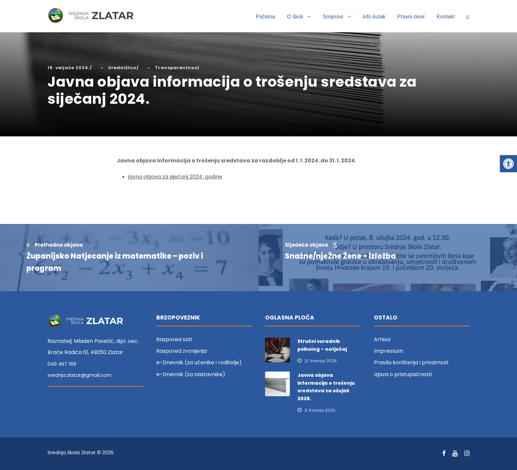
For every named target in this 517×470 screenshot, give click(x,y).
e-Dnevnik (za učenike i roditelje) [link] (199, 362)
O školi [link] (295, 16)
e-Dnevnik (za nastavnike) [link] (190, 374)
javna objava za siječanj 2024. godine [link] (175, 176)
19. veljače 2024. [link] (68, 68)
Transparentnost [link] (177, 68)
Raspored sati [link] (174, 339)
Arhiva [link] (382, 339)
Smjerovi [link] (332, 16)
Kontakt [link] (446, 16)
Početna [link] (265, 16)
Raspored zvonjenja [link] (181, 351)
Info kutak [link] (374, 16)
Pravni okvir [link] (411, 16)
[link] (508, 163)
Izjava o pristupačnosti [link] (403, 374)
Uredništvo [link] (122, 68)
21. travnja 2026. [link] (321, 361)
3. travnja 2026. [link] (320, 410)
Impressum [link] (388, 351)
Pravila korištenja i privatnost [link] (411, 362)
